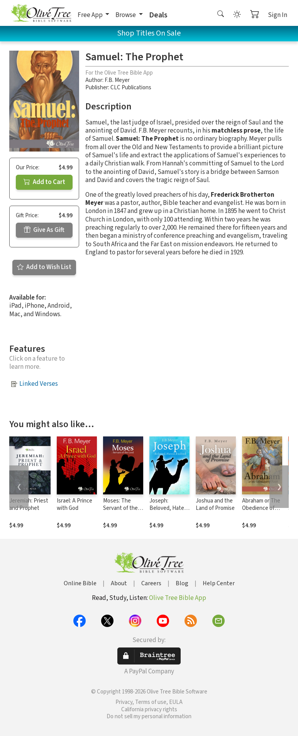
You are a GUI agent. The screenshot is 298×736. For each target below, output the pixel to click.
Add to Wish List (44, 267)
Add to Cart (44, 182)
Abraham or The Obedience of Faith (261, 508)
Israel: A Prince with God (74, 504)
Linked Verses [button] (38, 383)
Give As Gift (44, 230)
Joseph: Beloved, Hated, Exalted (169, 508)
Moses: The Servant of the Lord (120, 508)
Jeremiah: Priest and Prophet (28, 504)
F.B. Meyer (117, 80)
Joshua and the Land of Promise (215, 504)
